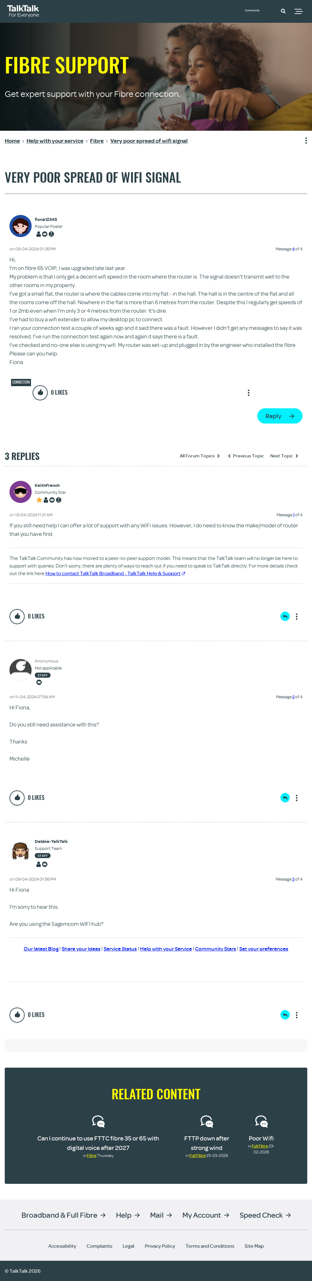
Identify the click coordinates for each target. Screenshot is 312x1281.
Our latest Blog (33, 948)
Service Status (117, 948)
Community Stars (219, 948)
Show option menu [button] (302, 140)
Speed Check (261, 1215)
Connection (21, 382)
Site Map (254, 1246)
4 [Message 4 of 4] (293, 249)
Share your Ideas (75, 948)
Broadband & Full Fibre (59, 1215)
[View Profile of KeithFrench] (50, 485)
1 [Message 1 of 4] (294, 515)
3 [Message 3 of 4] (293, 879)
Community (258, 10)
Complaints (99, 1246)
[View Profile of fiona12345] (49, 219)
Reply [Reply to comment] (285, 616)
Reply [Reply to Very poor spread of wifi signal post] (273, 416)
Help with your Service (166, 948)
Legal (128, 1246)
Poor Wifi (261, 1138)
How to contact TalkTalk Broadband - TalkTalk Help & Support (115, 573)
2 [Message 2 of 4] (293, 697)
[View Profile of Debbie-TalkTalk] (51, 841)
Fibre (91, 1155)
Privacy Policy (160, 1246)
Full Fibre (197, 1155)
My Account (201, 1215)
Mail (157, 1215)
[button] (283, 11)
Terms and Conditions (210, 1246)
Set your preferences (270, 948)
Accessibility (62, 1246)
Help (124, 1215)
